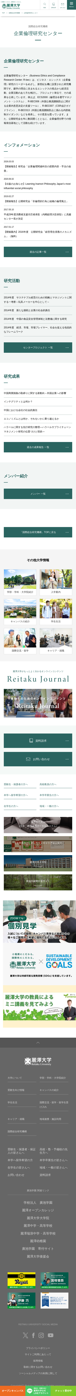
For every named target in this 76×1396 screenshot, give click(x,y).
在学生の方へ (11, 806)
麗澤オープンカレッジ (38, 1210)
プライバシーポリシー (38, 1348)
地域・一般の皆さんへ (54, 1167)
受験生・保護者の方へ (16, 784)
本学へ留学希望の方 (20, 1160)
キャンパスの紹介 (49, 1090)
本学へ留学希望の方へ (16, 795)
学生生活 (12, 1102)
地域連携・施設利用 (50, 1119)
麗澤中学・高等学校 (38, 1225)
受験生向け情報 (16, 1090)
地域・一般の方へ (49, 806)
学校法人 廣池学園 (38, 1202)
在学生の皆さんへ (19, 1167)
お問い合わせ (16, 1175)
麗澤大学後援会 (38, 1256)
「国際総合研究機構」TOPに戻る (38, 532)
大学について (15, 1077)
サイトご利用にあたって (38, 1354)
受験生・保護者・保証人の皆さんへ (22, 1151)
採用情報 (38, 1360)
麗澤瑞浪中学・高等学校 (38, 1233)
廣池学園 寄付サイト (38, 1248)
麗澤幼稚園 (38, 1241)
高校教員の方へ (48, 784)
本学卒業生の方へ (49, 795)
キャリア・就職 (16, 1119)
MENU (71, 5)
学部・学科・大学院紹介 (53, 1077)
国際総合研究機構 (14, 13)
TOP (3, 13)
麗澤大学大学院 (38, 1218)
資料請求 (45, 1175)
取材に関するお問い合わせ (38, 1367)
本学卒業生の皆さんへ (54, 1160)
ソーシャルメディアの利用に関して (38, 1373)
